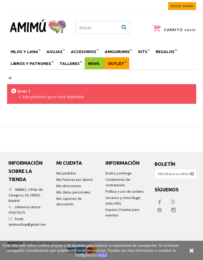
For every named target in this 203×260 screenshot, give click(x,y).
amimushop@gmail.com (27, 224)
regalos (165, 51)
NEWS (93, 63)
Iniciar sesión (182, 6)
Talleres (69, 63)
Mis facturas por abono (74, 179)
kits (142, 51)
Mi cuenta (69, 163)
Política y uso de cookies (124, 191)
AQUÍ (102, 255)
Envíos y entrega (118, 173)
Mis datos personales (73, 192)
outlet (116, 63)
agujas (54, 51)
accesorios (83, 51)
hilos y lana (24, 51)
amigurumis (117, 51)
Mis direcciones (68, 186)
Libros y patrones (31, 63)
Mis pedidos (66, 173)
